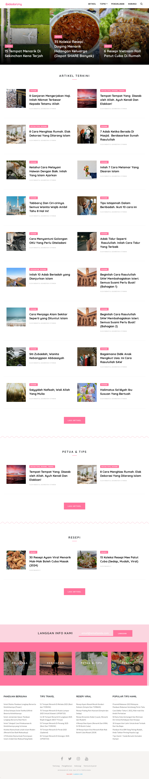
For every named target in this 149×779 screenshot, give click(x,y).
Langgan (122, 633)
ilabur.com (78, 774)
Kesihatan (35, 269)
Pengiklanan (117, 4)
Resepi (58, 37)
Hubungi (132, 4)
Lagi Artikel (74, 420)
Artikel (92, 4)
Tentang (56, 766)
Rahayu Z (37, 570)
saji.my (69, 774)
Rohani (34, 90)
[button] (141, 4)
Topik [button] (103, 4)
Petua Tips (106, 90)
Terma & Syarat (90, 766)
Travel (9, 46)
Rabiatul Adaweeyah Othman (45, 108)
